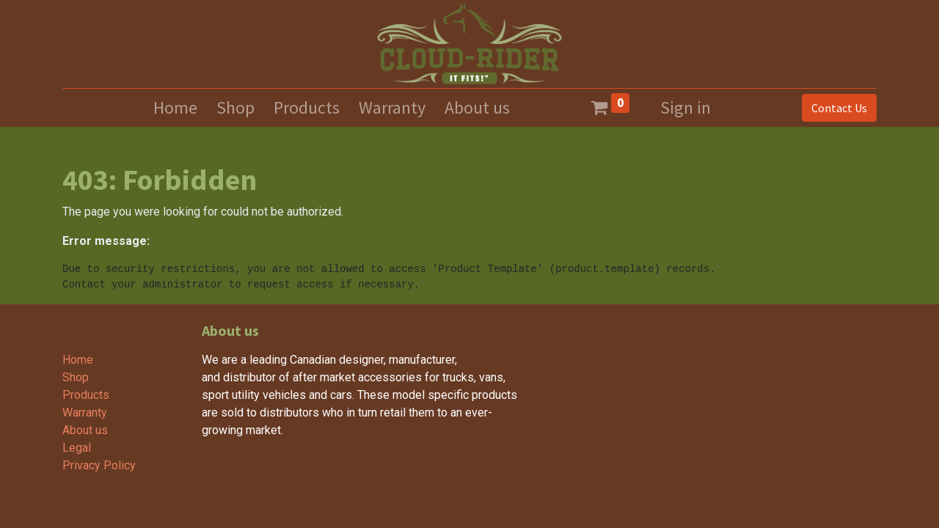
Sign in (685, 107)
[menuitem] (175, 108)
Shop (75, 377)
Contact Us (839, 107)
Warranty (84, 412)
